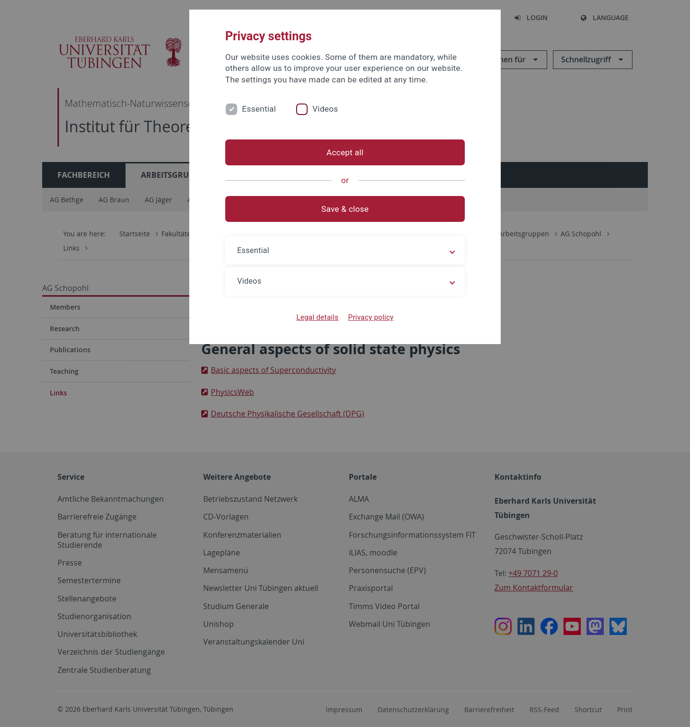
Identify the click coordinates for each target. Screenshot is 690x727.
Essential (259, 109)
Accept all (344, 152)
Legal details (318, 317)
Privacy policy (370, 317)
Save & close (345, 209)
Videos (325, 109)
